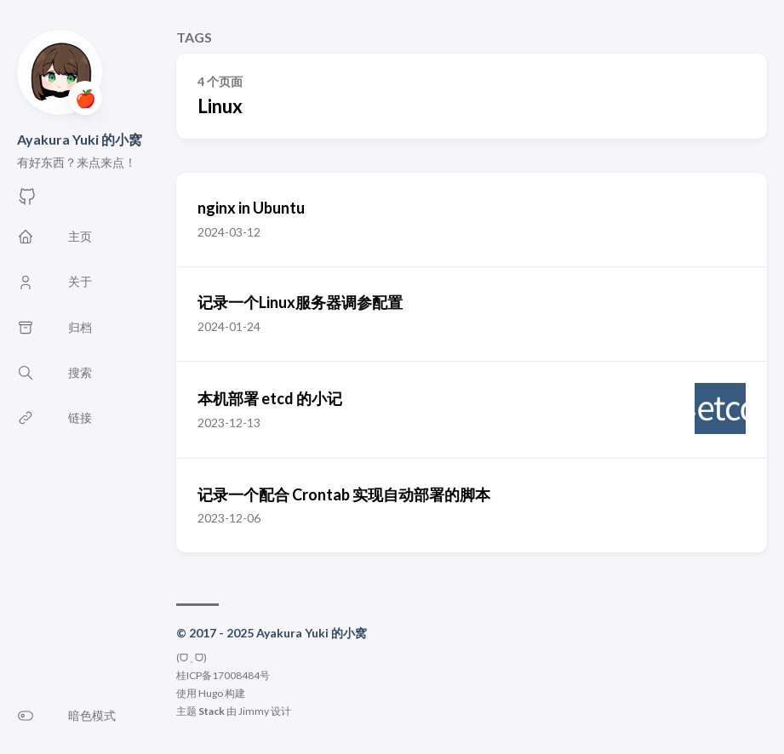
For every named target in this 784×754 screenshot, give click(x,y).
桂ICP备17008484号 (223, 675)
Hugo (210, 693)
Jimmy (253, 711)
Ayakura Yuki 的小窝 (79, 139)
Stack (211, 711)
